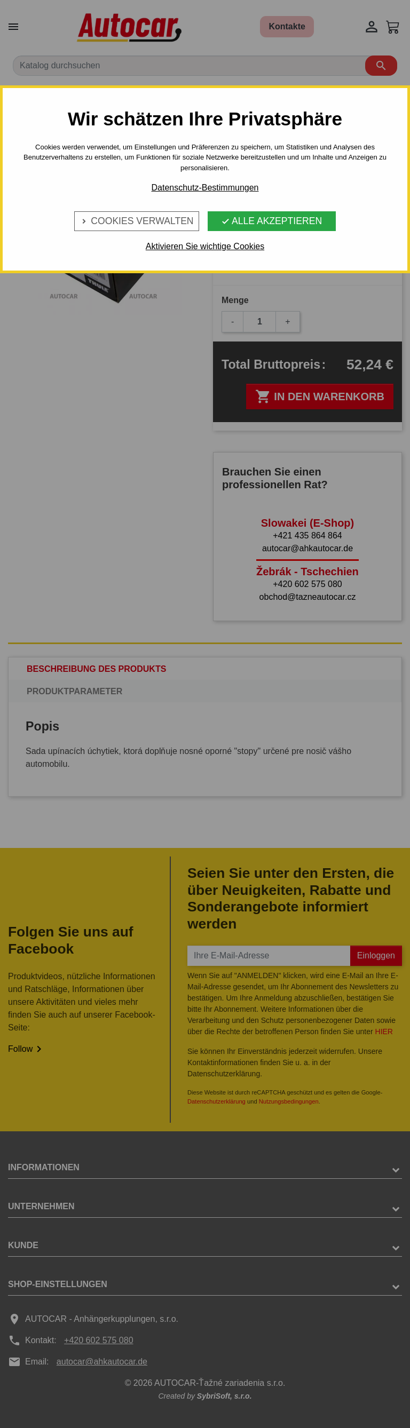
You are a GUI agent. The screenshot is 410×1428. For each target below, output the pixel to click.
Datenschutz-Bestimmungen (205, 187)
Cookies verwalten (136, 221)
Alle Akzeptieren (271, 221)
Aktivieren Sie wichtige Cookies (205, 246)
